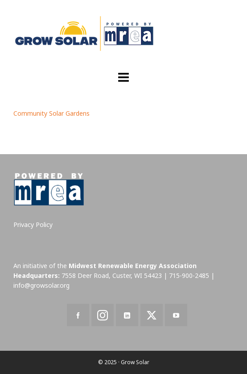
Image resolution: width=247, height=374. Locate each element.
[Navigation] (123, 76)
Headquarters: (36, 275)
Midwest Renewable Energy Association (133, 265)
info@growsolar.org (41, 285)
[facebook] (78, 315)
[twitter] (151, 315)
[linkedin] (127, 315)
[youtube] (176, 315)
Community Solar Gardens (51, 113)
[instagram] (102, 315)
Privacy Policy (33, 224)
